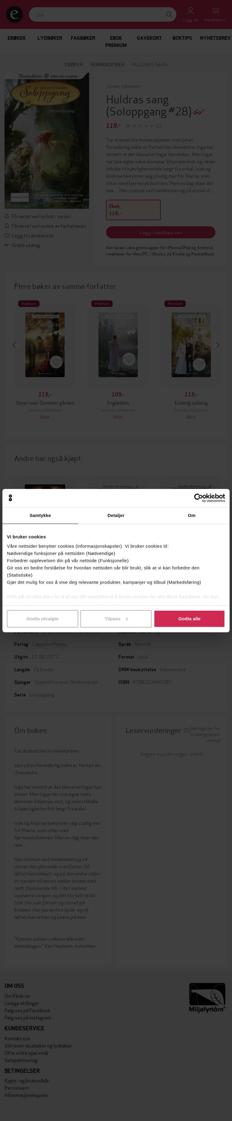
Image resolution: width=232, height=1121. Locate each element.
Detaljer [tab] (116, 515)
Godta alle (189, 618)
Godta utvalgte (43, 618)
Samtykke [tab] (40, 515)
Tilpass (116, 618)
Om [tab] (191, 515)
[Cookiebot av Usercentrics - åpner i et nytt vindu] (198, 498)
